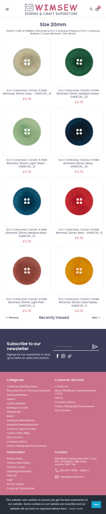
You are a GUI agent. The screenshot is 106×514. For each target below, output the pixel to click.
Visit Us (59, 398)
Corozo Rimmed (50, 34)
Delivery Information (19, 463)
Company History (17, 442)
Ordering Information (19, 471)
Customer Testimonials (20, 488)
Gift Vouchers (15, 437)
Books (10, 416)
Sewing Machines (17, 395)
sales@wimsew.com (72, 477)
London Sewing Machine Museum (26, 446)
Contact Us (61, 386)
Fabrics (11, 399)
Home (9, 31)
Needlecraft (14, 412)
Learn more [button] (76, 508)
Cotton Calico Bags (18, 433)
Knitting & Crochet (17, 408)
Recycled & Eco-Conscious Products (58, 31)
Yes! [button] (96, 504)
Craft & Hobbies (25, 31)
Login (10, 480)
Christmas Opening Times (22, 386)
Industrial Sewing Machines (23, 425)
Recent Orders (15, 484)
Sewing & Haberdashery (21, 420)
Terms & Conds (16, 467)
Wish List (12, 475)
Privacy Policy (15, 458)
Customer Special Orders (21, 429)
